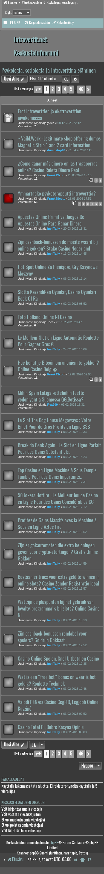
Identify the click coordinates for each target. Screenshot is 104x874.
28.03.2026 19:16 (79, 175)
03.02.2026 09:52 (75, 713)
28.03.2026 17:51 (79, 198)
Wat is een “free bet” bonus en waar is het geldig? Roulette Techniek (57, 680)
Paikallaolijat (12, 779)
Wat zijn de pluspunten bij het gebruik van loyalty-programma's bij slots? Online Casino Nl (59, 609)
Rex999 (52, 404)
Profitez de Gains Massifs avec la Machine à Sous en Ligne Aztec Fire (57, 523)
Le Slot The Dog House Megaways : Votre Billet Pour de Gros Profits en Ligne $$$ (54, 423)
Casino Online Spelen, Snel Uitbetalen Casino (58, 658)
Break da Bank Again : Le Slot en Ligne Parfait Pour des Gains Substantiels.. (59, 448)
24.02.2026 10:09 (75, 349)
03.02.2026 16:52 (75, 532)
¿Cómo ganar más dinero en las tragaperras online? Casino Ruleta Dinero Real (57, 167)
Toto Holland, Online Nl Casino (45, 317)
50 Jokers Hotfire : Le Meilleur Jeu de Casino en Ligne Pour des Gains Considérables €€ (58, 498)
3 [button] (59, 89)
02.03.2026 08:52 (75, 303)
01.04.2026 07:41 (80, 150)
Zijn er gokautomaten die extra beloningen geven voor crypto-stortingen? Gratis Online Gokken (58, 552)
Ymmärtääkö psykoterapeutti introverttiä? (57, 193)
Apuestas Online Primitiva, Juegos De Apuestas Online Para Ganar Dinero (51, 220)
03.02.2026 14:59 (75, 563)
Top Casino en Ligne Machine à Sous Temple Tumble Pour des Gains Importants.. (57, 473)
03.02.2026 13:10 (75, 620)
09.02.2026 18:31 (73, 404)
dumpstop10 (56, 150)
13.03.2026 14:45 (75, 253)
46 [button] (81, 89)
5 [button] (71, 89)
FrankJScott (56, 175)
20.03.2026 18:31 (75, 228)
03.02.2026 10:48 (75, 688)
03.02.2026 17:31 (75, 481)
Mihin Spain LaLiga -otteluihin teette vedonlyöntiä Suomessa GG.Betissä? (51, 396)
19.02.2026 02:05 (79, 374)
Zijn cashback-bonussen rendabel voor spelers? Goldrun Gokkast (52, 637)
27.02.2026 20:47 (70, 322)
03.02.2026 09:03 (75, 732)
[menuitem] (14, 22)
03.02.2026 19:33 (75, 431)
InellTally (53, 228)
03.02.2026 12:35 (75, 663)
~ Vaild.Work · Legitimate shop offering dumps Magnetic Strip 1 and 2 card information (59, 142)
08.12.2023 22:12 (69, 123)
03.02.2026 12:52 (75, 645)
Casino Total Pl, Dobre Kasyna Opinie (51, 727)
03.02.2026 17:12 (75, 507)
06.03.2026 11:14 (75, 278)
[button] (38, 89)
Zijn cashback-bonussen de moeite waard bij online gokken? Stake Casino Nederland (58, 245)
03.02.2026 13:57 (75, 588)
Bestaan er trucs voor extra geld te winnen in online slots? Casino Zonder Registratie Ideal (59, 580)
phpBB (54, 842)
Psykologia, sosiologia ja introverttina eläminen (48, 70)
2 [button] (52, 89)
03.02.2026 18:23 (75, 456)
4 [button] (65, 89)
